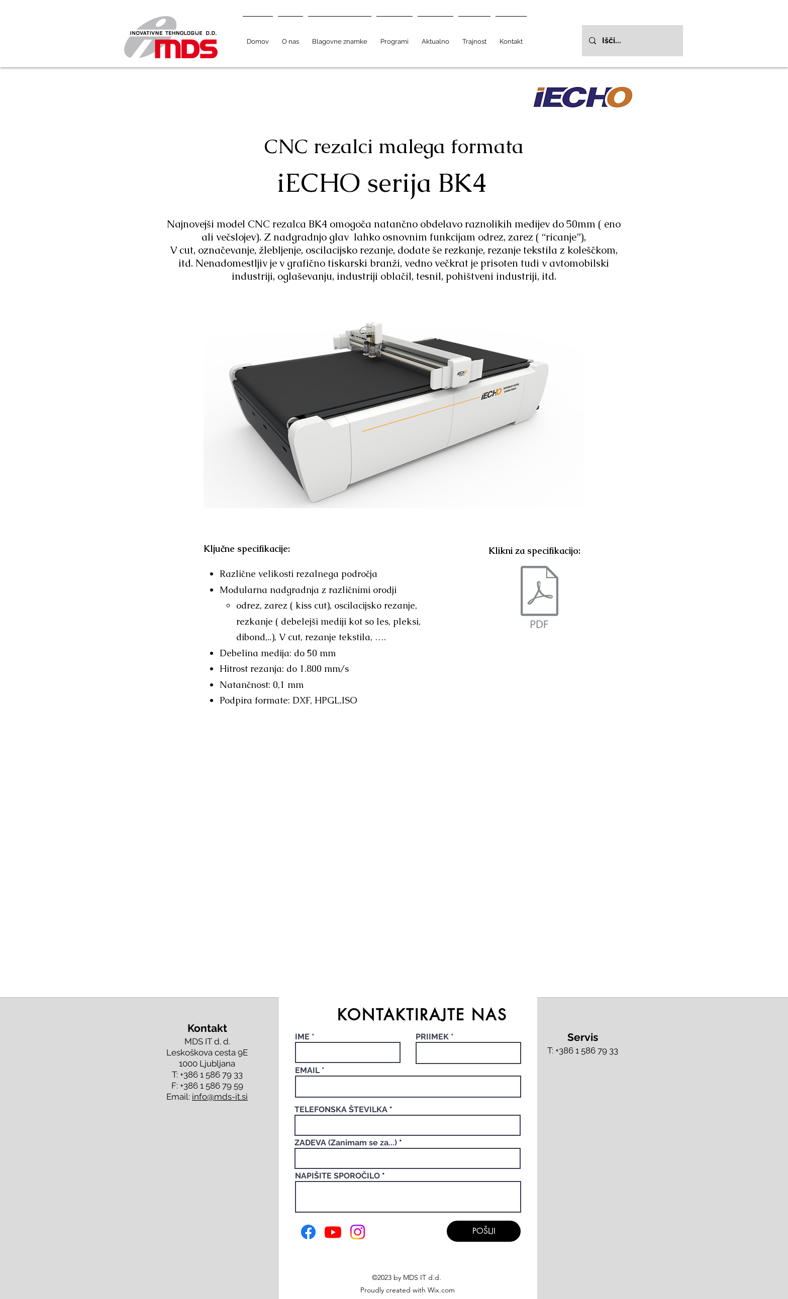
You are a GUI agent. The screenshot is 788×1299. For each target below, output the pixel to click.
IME (303, 1037)
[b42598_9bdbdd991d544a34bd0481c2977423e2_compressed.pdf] (539, 598)
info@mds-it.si (220, 1097)
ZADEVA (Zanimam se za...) (345, 1143)
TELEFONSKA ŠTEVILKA (340, 1110)
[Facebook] (308, 1232)
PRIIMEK (432, 1037)
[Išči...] (632, 40)
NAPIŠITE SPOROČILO (337, 1176)
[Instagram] (357, 1232)
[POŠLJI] (484, 1231)
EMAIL (307, 1071)
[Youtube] (333, 1232)
